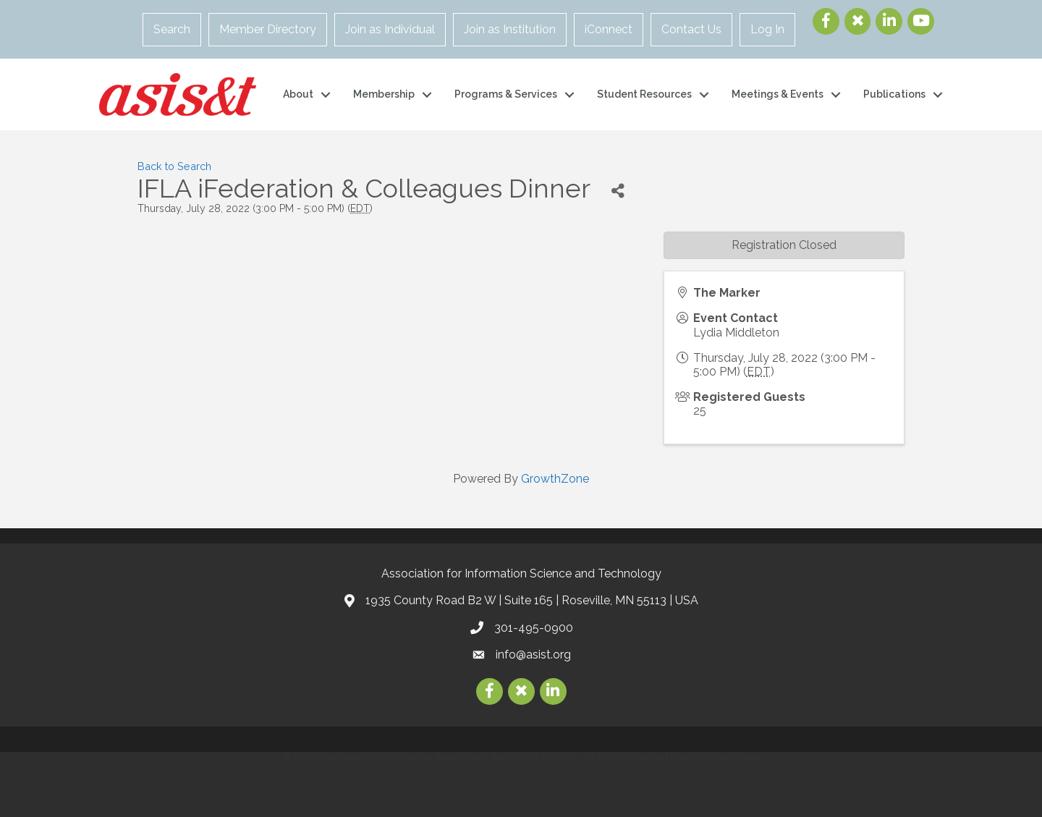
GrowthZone (555, 479)
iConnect (608, 29)
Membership (384, 94)
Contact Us (691, 29)
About (298, 94)
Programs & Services (505, 94)
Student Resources (644, 94)
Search (171, 29)
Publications (894, 94)
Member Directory (267, 29)
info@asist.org (533, 654)
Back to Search (174, 166)
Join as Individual (390, 29)
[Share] (617, 190)
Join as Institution (510, 29)
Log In (767, 29)
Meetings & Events (777, 94)
